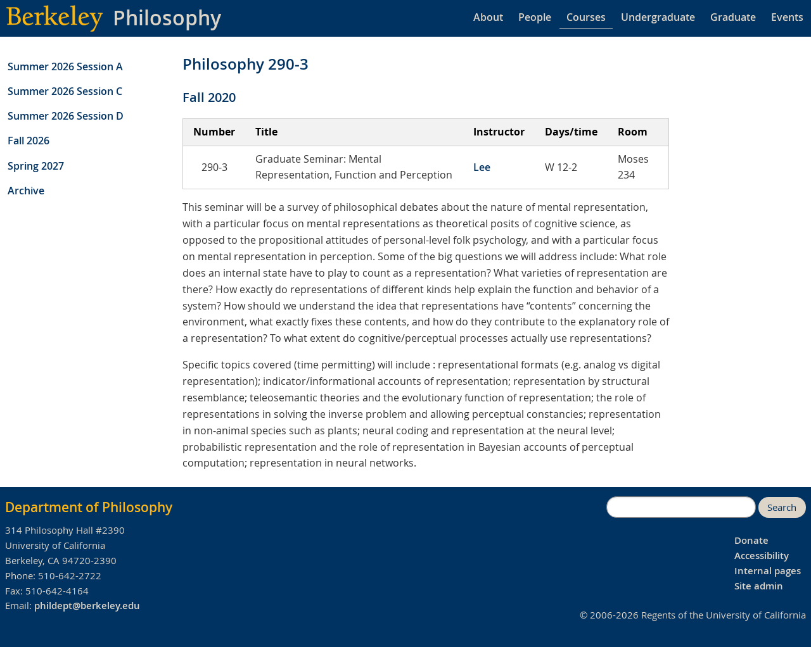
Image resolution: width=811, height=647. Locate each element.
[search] (681, 507)
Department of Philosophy (88, 507)
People (534, 17)
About (488, 17)
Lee (481, 167)
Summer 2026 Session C (65, 91)
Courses (586, 17)
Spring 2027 (36, 166)
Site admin (758, 586)
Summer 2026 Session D (66, 116)
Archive (26, 191)
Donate (751, 540)
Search (781, 507)
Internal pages (767, 571)
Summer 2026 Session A (65, 66)
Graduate (733, 17)
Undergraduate (658, 17)
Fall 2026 (28, 141)
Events (787, 17)
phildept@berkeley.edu (87, 606)
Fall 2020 (209, 97)
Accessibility (761, 556)
